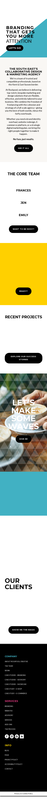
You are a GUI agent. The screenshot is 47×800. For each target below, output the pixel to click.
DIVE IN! (23, 443)
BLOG (7, 755)
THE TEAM (9, 670)
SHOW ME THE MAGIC (23, 634)
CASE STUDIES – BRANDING (15, 679)
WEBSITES (9, 715)
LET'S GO (15, 48)
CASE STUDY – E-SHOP (13, 693)
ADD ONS (8, 729)
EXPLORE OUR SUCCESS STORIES (23, 362)
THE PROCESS (10, 733)
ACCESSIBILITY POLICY (13, 768)
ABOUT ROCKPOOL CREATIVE (16, 666)
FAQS (7, 759)
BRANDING (9, 710)
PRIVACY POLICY (11, 764)
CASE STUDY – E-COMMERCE (16, 698)
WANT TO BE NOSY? (23, 233)
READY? (23, 295)
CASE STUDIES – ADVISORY (15, 684)
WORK (7, 675)
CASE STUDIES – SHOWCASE (15, 688)
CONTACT (9, 773)
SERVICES (8, 724)
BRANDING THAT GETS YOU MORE (20, 32)
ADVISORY (9, 719)
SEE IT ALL (23, 148)
